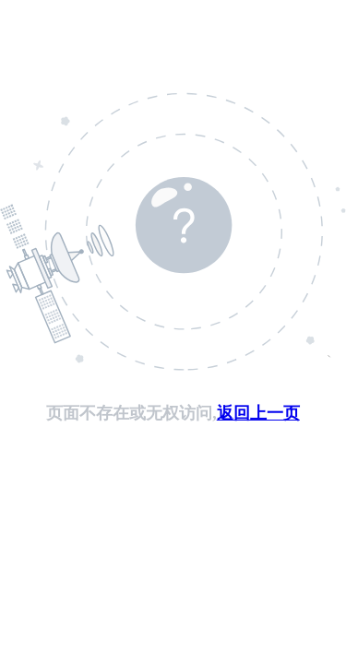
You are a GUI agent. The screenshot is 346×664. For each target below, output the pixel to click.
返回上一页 (258, 413)
